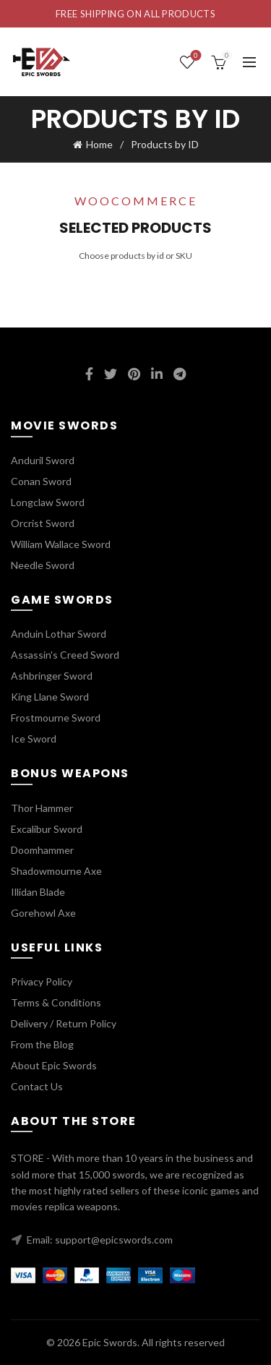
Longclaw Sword (48, 502)
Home (99, 144)
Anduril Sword (42, 460)
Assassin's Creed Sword (65, 655)
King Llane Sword (50, 696)
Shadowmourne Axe (56, 871)
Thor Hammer (42, 808)
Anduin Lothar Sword (58, 634)
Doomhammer (42, 850)
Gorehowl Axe (43, 913)
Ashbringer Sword (52, 675)
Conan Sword (41, 481)
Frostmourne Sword (55, 717)
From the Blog (42, 1044)
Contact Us (37, 1086)
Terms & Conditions (56, 1002)
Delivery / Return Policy (63, 1023)
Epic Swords (109, 1342)
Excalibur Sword (46, 829)
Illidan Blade (38, 892)
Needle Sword (42, 565)
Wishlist (195, 56)
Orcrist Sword (42, 523)
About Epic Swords (54, 1065)
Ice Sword (33, 738)
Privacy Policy (41, 981)
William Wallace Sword (61, 544)
